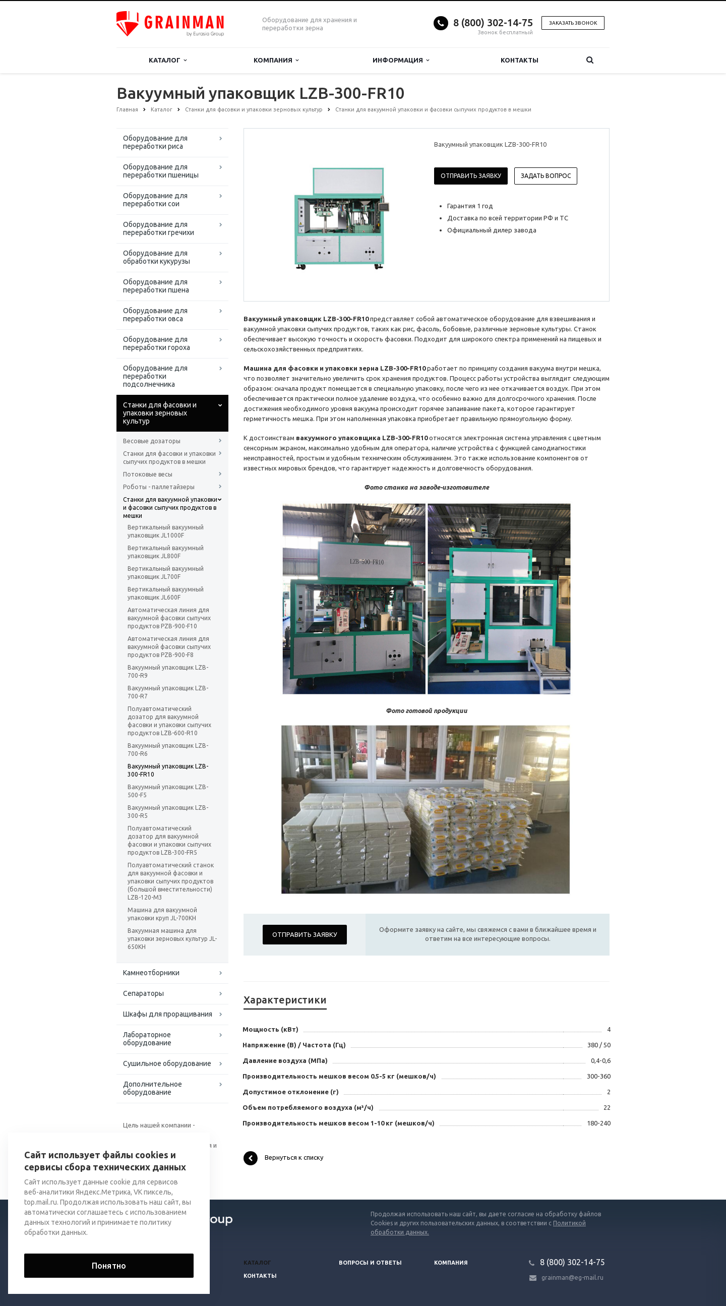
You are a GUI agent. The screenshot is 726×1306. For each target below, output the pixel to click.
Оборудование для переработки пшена (156, 286)
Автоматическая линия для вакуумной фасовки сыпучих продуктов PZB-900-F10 (169, 618)
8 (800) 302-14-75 (493, 22)
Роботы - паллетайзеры (159, 487)
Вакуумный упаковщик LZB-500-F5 (168, 791)
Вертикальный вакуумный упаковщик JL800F (166, 552)
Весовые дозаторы (151, 441)
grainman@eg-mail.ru (572, 1277)
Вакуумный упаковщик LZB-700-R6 (168, 749)
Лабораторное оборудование (147, 1039)
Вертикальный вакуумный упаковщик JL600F (166, 593)
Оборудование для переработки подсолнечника (155, 376)
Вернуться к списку (283, 1158)
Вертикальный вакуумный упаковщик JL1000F (166, 531)
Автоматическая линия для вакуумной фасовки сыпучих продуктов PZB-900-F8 (169, 646)
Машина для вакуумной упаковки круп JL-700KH (162, 914)
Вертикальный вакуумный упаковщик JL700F (166, 572)
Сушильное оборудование (167, 1063)
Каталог (168, 60)
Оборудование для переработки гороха (156, 343)
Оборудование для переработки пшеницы (161, 171)
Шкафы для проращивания (167, 1014)
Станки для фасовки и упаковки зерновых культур (160, 413)
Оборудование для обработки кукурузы (156, 257)
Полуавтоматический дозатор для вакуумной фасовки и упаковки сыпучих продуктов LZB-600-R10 (169, 720)
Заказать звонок (573, 23)
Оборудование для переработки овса (155, 315)
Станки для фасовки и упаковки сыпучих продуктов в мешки (169, 457)
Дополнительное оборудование (152, 1088)
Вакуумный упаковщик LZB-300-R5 (168, 811)
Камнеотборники (151, 973)
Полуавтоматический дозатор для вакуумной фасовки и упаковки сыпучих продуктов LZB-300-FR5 (169, 840)
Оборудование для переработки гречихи (158, 228)
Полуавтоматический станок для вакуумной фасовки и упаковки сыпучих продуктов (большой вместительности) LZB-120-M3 (171, 881)
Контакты (519, 60)
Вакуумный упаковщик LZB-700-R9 (168, 671)
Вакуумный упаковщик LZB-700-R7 (168, 692)
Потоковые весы (147, 474)
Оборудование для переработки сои (155, 200)
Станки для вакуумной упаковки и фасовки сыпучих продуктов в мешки (170, 507)
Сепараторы (143, 993)
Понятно (109, 1265)
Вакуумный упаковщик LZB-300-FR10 (168, 770)
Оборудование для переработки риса (155, 142)
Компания (276, 60)
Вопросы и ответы (370, 1263)
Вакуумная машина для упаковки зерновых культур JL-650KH (172, 938)
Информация (401, 60)
